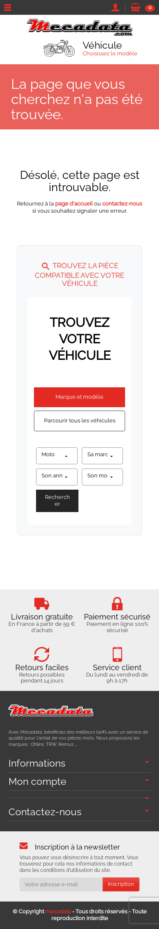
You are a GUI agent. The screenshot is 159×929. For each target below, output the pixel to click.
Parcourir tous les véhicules (79, 420)
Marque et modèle (79, 397)
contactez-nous (122, 203)
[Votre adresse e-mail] (61, 884)
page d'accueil (74, 203)
